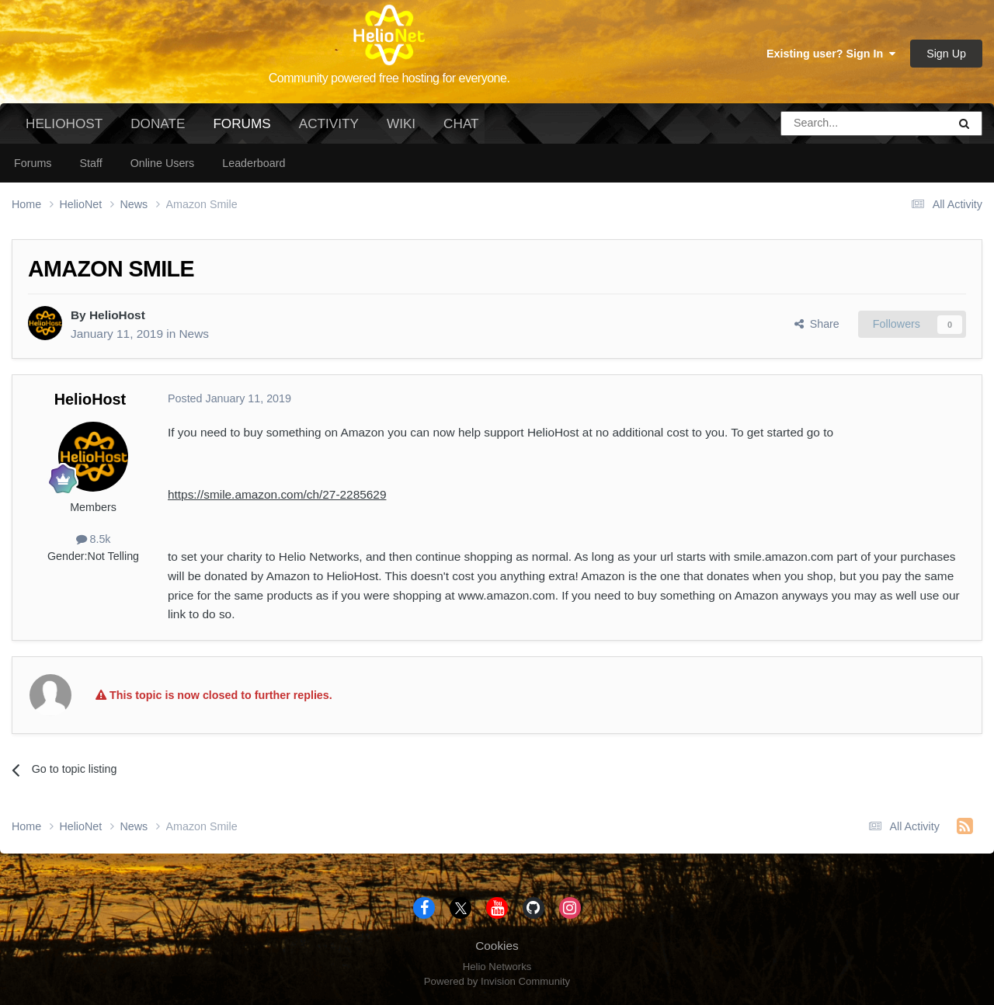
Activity (329, 123)
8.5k (93, 539)
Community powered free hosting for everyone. (389, 78)
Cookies (497, 945)
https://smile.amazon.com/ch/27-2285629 (277, 494)
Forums (241, 130)
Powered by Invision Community (497, 981)
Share (816, 324)
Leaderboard (253, 163)
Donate (157, 123)
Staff (90, 163)
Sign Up (946, 53)
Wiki (401, 123)
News (193, 333)
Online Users (162, 163)
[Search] (824, 123)
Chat (460, 123)
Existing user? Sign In (830, 53)
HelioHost (64, 123)
